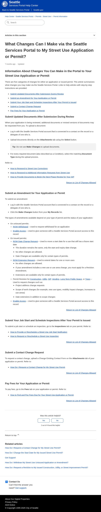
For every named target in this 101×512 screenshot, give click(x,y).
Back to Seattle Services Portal (15, 10)
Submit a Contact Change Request (25, 106)
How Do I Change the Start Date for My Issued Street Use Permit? (34, 453)
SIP (49, 279)
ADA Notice (10, 505)
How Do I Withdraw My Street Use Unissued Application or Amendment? (36, 462)
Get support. (21, 488)
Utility (44, 279)
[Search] (24, 22)
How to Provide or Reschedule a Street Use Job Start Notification (38, 332)
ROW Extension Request (24, 260)
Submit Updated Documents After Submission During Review (37, 94)
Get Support (10, 458)
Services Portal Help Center (23, 5)
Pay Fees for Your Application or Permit (27, 111)
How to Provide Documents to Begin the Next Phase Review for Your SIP (42, 177)
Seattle (14, 2)
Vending (55, 279)
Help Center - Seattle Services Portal (19, 16)
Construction (35, 279)
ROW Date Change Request (25, 241)
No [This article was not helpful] (57, 420)
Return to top (12, 434)
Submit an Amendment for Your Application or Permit (33, 98)
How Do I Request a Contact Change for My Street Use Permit (37, 367)
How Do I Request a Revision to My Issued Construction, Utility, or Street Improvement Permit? (46, 467)
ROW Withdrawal (20, 227)
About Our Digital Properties (17, 499)
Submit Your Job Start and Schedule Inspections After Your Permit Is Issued (43, 102)
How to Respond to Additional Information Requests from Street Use (40, 173)
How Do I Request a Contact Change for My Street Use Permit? (33, 448)
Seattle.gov (38, 10)
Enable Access (19, 231)
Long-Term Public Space (71, 279)
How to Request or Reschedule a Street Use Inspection (34, 336)
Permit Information (60, 16)
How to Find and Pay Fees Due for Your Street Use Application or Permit (42, 395)
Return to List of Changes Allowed (81, 182)
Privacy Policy (11, 502)
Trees (87, 279)
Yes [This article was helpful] (43, 420)
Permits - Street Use (43, 16)
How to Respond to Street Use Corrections (28, 168)
